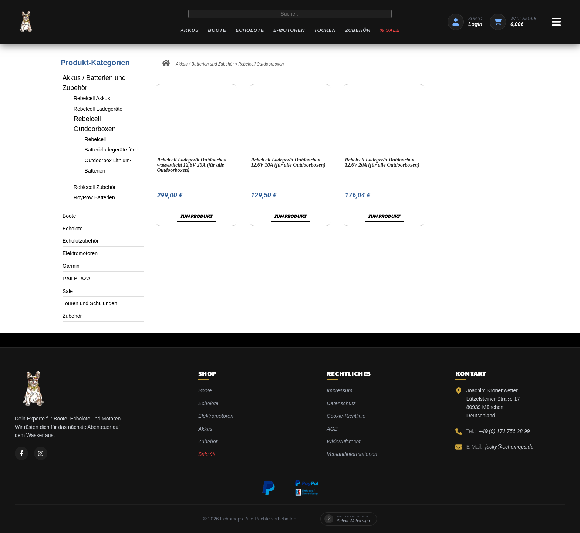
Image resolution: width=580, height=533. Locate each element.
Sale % (206, 454)
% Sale (390, 30)
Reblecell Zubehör (95, 187)
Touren (325, 30)
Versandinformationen (352, 454)
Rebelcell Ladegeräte (98, 109)
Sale (68, 291)
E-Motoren (289, 30)
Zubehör (358, 30)
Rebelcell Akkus (92, 98)
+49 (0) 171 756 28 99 (504, 431)
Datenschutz (341, 403)
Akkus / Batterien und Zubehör (94, 82)
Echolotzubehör (80, 241)
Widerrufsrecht (343, 441)
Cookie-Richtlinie (346, 416)
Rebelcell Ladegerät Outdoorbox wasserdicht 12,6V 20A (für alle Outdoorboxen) (191, 165)
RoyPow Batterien (94, 197)
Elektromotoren (80, 253)
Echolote (250, 30)
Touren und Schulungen (90, 303)
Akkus (190, 30)
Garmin (71, 266)
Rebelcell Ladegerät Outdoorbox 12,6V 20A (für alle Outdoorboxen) (382, 162)
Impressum (339, 390)
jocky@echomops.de (509, 447)
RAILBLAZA (76, 279)
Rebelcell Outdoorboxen (261, 64)
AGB (332, 429)
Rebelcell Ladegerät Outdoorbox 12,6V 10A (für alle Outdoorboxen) (288, 162)
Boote (217, 30)
